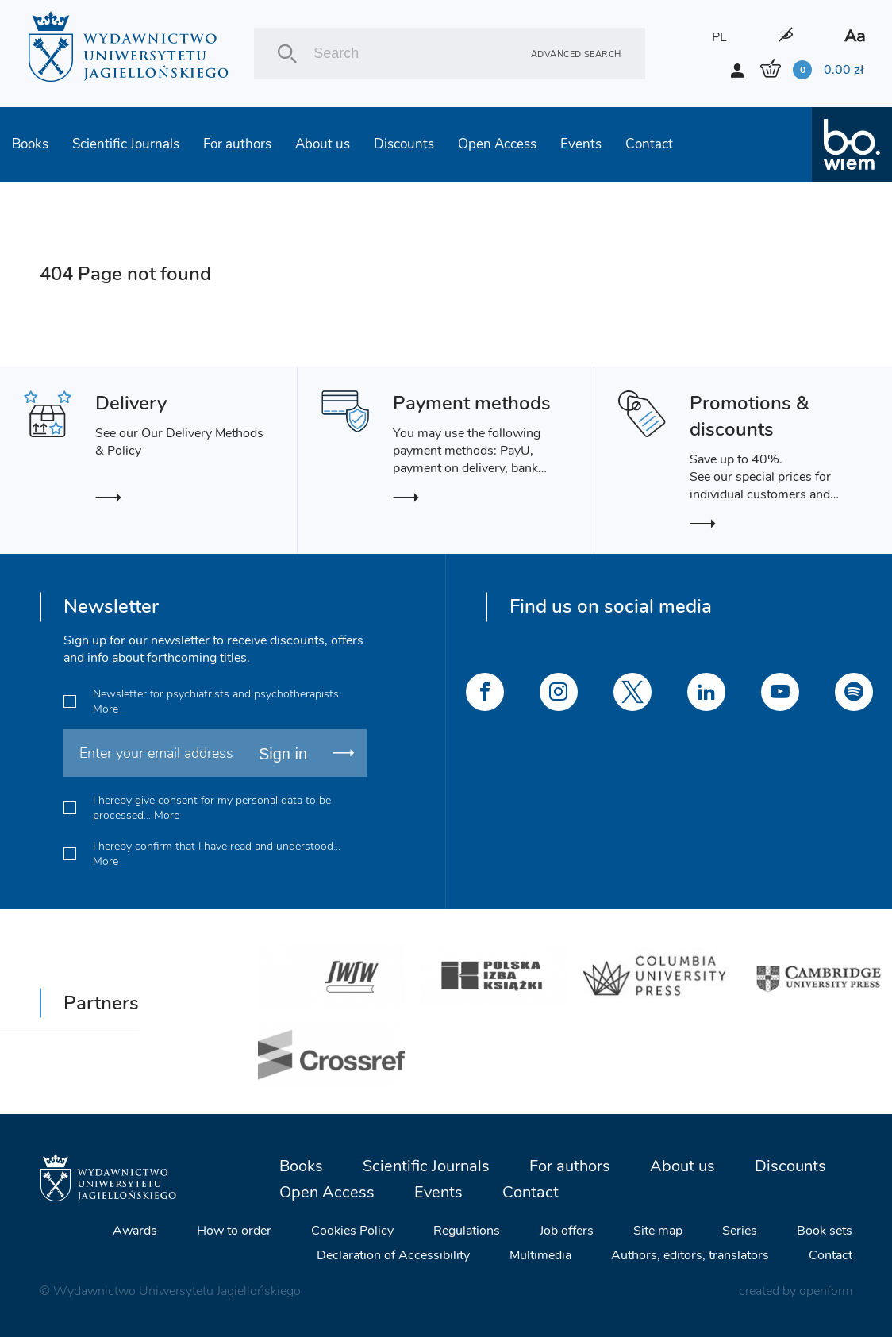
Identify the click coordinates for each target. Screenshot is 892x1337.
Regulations (466, 1230)
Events (581, 144)
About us (322, 144)
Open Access (497, 144)
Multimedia (540, 1255)
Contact (649, 144)
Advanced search (576, 54)
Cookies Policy (352, 1230)
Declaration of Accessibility (393, 1255)
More (105, 709)
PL (719, 37)
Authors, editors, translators (690, 1255)
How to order (234, 1230)
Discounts (404, 144)
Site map (657, 1230)
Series (739, 1230)
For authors (237, 144)
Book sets (824, 1230)
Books (30, 144)
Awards (135, 1230)
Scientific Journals (125, 144)
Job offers (567, 1230)
